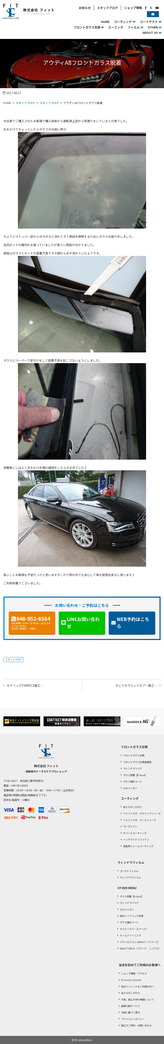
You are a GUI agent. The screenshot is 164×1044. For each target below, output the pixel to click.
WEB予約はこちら (133, 623)
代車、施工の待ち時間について (137, 999)
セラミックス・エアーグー (134, 929)
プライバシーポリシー (133, 1019)
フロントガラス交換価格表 (137, 762)
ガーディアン (130, 826)
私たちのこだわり (132, 807)
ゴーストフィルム (129, 871)
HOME (7, 103)
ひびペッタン (130, 788)
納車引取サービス (130, 1006)
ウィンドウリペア (132, 768)
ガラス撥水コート (132, 781)
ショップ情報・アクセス (134, 973)
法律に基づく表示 (130, 1012)
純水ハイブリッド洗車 (131, 916)
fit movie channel (131, 980)
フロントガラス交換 (133, 755)
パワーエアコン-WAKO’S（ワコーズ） (140, 942)
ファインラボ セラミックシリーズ (142, 813)
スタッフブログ (25, 103)
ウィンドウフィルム (130, 877)
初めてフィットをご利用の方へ (137, 986)
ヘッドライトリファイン (136, 839)
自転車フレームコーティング (138, 846)
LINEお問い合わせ (83, 623)
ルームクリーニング (130, 935)
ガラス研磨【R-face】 (135, 775)
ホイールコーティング (134, 833)
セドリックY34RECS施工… (25, 685)
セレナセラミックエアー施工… (136, 685)
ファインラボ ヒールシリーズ (139, 820)
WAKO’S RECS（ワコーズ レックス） (140, 948)
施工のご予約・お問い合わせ (136, 1025)
